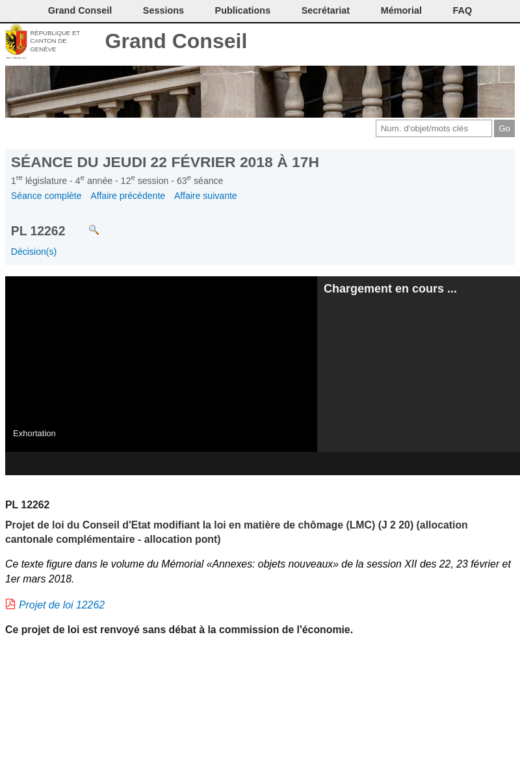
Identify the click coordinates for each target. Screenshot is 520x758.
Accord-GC (483, 42)
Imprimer (419, 42)
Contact (397, 42)
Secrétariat (326, 10)
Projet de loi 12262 (62, 604)
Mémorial (401, 10)
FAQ (463, 10)
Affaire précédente (127, 195)
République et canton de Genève (55, 41)
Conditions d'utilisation (440, 42)
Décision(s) (34, 251)
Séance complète (46, 195)
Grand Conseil (176, 41)
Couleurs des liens (462, 42)
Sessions (163, 10)
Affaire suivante (205, 195)
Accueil (505, 42)
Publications (243, 10)
